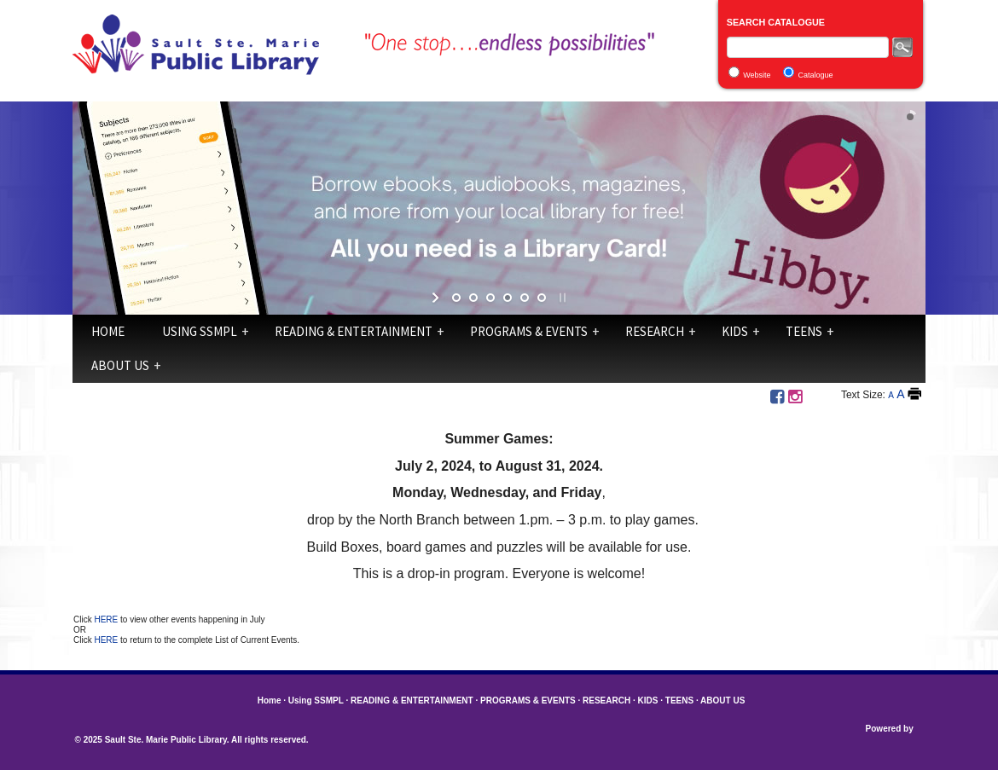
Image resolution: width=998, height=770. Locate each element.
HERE (107, 619)
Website (756, 75)
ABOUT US (120, 365)
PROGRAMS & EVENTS (529, 331)
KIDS (735, 331)
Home (108, 331)
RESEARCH (654, 331)
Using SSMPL (199, 331)
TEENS (804, 331)
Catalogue (815, 75)
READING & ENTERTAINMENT (353, 331)
